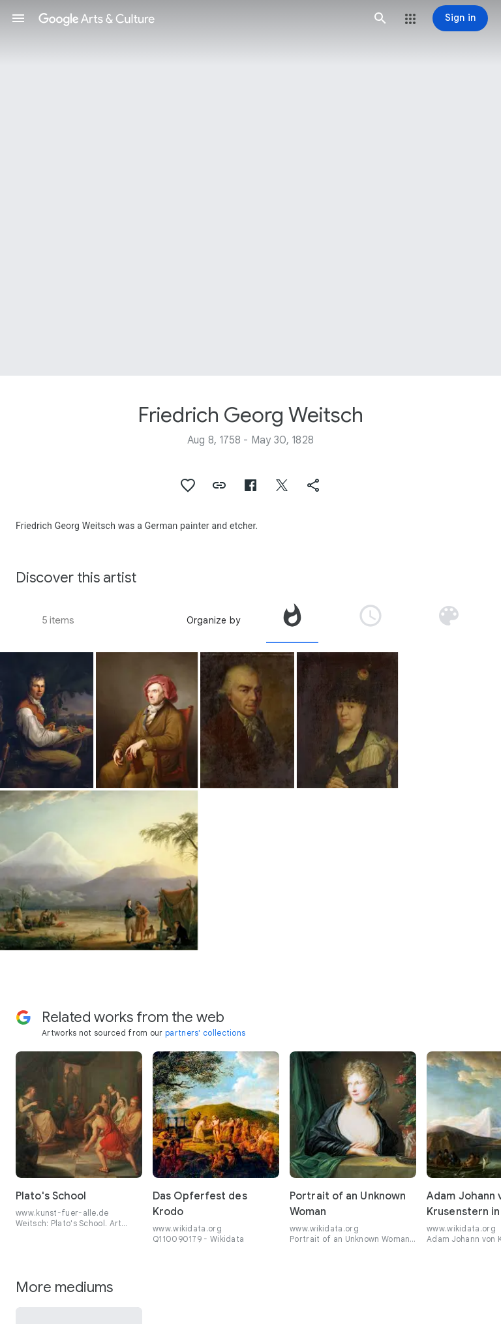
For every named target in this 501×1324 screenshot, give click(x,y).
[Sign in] (460, 18)
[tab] (292, 620)
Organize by (213, 620)
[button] (18, 18)
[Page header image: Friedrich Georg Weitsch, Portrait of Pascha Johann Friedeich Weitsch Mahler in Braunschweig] (250, 188)
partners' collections (205, 1033)
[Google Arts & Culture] (199, 18)
